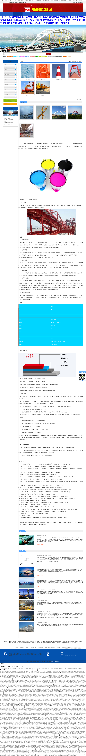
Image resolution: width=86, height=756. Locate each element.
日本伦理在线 (28, 747)
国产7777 (63, 717)
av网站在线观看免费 (26, 714)
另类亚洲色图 (75, 722)
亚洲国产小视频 (79, 690)
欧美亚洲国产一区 (28, 717)
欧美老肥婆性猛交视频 (35, 709)
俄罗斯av (57, 686)
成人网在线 (51, 741)
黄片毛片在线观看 (12, 699)
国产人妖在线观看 (76, 696)
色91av (1, 704)
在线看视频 (73, 719)
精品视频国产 (17, 746)
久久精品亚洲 (44, 710)
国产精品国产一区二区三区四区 (45, 700)
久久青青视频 (42, 698)
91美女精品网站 (76, 689)
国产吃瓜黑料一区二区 (39, 699)
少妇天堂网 (16, 710)
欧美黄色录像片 (46, 742)
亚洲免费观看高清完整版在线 (63, 714)
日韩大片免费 (30, 681)
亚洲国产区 (22, 695)
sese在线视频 (42, 747)
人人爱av (16, 712)
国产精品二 (60, 710)
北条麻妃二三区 (13, 714)
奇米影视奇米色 (57, 672)
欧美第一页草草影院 (28, 736)
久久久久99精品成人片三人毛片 (24, 750)
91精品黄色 (41, 742)
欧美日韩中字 (55, 726)
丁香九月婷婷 (18, 682)
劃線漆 (6, 96)
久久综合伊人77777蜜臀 (58, 689)
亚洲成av (49, 676)
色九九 (6, 718)
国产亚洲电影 (65, 696)
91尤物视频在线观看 (6, 726)
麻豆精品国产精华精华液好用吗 (60, 738)
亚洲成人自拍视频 (73, 705)
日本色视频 (27, 712)
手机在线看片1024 (82, 718)
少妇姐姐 (65, 690)
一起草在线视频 (46, 719)
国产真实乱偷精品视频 (66, 698)
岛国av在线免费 (61, 677)
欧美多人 (53, 690)
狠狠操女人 (63, 752)
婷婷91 (42, 723)
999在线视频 (72, 680)
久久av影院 (19, 733)
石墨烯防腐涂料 (26, 641)
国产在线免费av (78, 681)
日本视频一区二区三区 (31, 742)
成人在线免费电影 (58, 727)
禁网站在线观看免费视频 (78, 709)
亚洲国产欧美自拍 (16, 724)
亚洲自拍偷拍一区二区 (14, 751)
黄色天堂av (11, 719)
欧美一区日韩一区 (20, 689)
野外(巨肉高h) (57, 742)
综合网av (13, 677)
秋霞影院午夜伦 (28, 713)
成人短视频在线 (65, 740)
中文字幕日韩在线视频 (42, 751)
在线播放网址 (33, 717)
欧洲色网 (33, 675)
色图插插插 (82, 732)
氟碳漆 (6, 69)
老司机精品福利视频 (47, 694)
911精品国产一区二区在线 (54, 750)
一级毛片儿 (48, 752)
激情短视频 (40, 691)
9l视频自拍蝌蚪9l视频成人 (4, 719)
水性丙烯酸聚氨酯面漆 (26, 120)
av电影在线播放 (32, 699)
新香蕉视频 (71, 724)
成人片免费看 (56, 682)
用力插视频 (9, 714)
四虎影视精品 (27, 751)
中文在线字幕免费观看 (81, 737)
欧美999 (29, 723)
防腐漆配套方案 (47, 647)
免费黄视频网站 (50, 713)
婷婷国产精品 (73, 732)
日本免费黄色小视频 (33, 676)
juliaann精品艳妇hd (3, 731)
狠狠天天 (15, 708)
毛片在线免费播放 (80, 727)
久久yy (14, 717)
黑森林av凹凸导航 (66, 671)
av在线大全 (31, 719)
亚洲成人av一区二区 (41, 671)
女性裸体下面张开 (22, 741)
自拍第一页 (25, 689)
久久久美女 (58, 731)
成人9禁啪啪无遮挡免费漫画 (36, 736)
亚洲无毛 (12, 746)
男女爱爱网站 (42, 712)
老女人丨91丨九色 (3, 736)
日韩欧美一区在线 (60, 741)
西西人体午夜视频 (43, 738)
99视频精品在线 (3, 752)
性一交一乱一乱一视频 (37, 732)
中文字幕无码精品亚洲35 (32, 680)
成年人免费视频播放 (77, 676)
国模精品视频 (71, 709)
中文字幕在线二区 (57, 704)
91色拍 (31, 750)
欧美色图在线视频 (66, 750)
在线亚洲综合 (77, 698)
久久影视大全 (71, 746)
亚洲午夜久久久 (71, 726)
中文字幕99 (49, 690)
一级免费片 (64, 689)
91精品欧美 (22, 738)
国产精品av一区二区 (47, 731)
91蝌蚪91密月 (8, 746)
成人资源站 (63, 676)
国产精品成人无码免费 (70, 700)
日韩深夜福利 (23, 705)
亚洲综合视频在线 (13, 698)
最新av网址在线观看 (9, 686)
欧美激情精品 (13, 705)
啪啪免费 (16, 704)
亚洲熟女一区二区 (14, 731)
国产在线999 (25, 727)
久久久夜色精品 (2, 751)
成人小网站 (4, 740)
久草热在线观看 (15, 740)
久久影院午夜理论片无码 (58, 695)
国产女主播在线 (22, 754)
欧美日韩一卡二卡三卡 (19, 699)
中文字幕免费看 (77, 680)
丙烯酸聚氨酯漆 (59, 120)
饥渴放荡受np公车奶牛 (24, 745)
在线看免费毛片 (28, 754)
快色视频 (28, 704)
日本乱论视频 (20, 740)
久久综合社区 (75, 675)
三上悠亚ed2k (25, 708)
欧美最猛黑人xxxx (22, 671)
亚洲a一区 (29, 709)
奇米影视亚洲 (29, 746)
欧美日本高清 (60, 696)
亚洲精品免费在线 (20, 714)
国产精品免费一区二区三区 (57, 685)
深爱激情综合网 (23, 696)
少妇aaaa (66, 699)
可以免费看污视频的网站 (79, 685)
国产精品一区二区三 (14, 722)
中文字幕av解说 (71, 717)
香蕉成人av (69, 732)
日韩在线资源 (45, 696)
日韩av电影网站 (27, 695)
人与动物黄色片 (70, 745)
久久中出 (75, 717)
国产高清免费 (13, 700)
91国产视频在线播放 (34, 741)
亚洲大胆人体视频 (21, 712)
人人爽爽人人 (51, 746)
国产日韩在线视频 (18, 717)
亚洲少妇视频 (16, 741)
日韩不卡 (53, 733)
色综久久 (53, 686)
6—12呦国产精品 (69, 675)
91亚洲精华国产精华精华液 (32, 708)
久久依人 (40, 689)
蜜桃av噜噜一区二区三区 (12, 723)
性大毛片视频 (20, 691)
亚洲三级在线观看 (5, 723)
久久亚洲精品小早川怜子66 (32, 728)
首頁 (73, 61)
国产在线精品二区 (9, 740)
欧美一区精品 (10, 718)
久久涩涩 (20, 713)
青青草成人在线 (76, 724)
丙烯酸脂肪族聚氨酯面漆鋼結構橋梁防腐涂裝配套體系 (46, 589)
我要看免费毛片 (51, 695)
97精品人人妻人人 (68, 752)
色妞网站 (51, 719)
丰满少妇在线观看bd (23, 682)
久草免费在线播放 (6, 699)
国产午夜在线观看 (44, 676)
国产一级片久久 (19, 723)
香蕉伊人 (23, 717)
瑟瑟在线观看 (78, 677)
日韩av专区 (14, 733)
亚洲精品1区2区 (16, 713)
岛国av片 (20, 726)
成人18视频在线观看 (81, 723)
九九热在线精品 (3, 742)
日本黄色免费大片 (53, 752)
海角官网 (26, 705)
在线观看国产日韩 (36, 719)
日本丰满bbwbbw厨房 (32, 712)
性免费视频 (3, 755)
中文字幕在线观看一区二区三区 (63, 709)
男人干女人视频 (63, 731)
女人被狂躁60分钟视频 (5, 741)
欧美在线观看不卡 (54, 754)
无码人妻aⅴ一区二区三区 (21, 731)
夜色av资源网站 (76, 746)
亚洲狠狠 (74, 703)
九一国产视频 (79, 731)
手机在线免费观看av (24, 733)
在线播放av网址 (46, 677)
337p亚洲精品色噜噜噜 (6, 700)
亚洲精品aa (7, 698)
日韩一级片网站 (70, 695)
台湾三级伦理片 (20, 708)
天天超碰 (54, 737)
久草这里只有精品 (63, 728)
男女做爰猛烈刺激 (12, 675)
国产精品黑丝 (70, 682)
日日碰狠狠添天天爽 (69, 703)
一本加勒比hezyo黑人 (45, 675)
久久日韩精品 (66, 733)
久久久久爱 (26, 724)
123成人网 (26, 675)
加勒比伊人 (27, 671)
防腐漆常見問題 (40, 647)
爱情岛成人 (46, 695)
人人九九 (55, 741)
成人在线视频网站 (21, 722)
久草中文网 (27, 686)
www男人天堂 (51, 704)
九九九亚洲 (51, 717)
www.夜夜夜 (15, 686)
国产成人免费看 (46, 741)
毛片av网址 (20, 709)
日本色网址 (62, 733)
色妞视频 (9, 677)
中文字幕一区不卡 (35, 691)
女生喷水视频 (52, 718)
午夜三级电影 (10, 717)
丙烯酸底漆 (27, 95)
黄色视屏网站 (51, 682)
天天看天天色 (67, 738)
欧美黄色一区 (22, 677)
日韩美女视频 (21, 752)
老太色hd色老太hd (37, 738)
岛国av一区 (83, 750)
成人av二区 (12, 745)
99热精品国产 (70, 696)
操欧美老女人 (72, 685)
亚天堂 (16, 694)
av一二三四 (29, 691)
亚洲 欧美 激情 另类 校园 (62, 722)
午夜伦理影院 (55, 755)
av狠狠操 (4, 732)
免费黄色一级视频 (74, 754)
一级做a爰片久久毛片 (40, 750)
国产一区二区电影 (68, 737)
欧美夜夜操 (47, 746)
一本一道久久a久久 (39, 754)
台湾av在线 (56, 718)
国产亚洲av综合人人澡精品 (58, 713)
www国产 (79, 722)
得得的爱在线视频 (51, 727)
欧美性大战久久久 (70, 690)
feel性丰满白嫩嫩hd (18, 737)
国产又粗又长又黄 (31, 682)
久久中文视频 (46, 717)
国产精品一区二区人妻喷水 (48, 755)
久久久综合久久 (21, 704)
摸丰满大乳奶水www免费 (61, 754)
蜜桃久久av (47, 718)
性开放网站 (71, 750)
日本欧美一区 (76, 718)
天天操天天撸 (33, 747)
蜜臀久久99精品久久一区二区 (64, 751)
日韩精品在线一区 (78, 699)
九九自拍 (38, 712)
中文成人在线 (36, 695)
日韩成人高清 (65, 695)
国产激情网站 (29, 740)
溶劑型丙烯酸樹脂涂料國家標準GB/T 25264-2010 (45, 555)
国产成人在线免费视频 (10, 710)
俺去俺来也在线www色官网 (22, 703)
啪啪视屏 (48, 672)
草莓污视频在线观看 (41, 726)
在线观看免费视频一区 (16, 696)
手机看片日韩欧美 (15, 732)
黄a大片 (75, 690)
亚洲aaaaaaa (74, 741)
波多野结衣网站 (80, 736)
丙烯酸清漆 (74, 79)
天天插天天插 (57, 733)
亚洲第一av (58, 699)
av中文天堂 (22, 724)
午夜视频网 (63, 737)
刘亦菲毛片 (69, 723)
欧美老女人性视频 (29, 696)
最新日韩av (60, 750)
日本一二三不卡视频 (71, 699)
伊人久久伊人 (76, 708)
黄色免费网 (82, 752)
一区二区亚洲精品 (25, 690)
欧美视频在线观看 (31, 724)
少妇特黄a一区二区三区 (66, 680)
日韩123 (66, 691)
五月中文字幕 (61, 671)
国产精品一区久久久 (67, 742)
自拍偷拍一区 (39, 728)
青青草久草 (68, 728)
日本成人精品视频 (15, 742)
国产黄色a (59, 732)
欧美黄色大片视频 (21, 751)
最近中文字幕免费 (6, 745)
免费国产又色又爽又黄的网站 (48, 722)
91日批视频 (14, 680)
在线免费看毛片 (66, 755)
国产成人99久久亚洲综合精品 (43, 682)
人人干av (20, 727)
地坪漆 (6, 89)
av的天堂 (15, 745)
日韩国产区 (46, 737)
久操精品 (59, 717)
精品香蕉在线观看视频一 (35, 731)
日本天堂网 (56, 746)
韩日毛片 (8, 709)
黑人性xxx (1, 705)
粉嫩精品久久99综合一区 (29, 732)
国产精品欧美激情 (45, 745)
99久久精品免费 (20, 742)
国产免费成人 (37, 724)
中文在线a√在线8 (38, 723)
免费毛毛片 (7, 672)
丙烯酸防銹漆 (43, 120)
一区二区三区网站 (75, 736)
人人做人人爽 (58, 737)
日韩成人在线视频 (8, 727)
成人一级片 (41, 731)
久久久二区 (6, 733)
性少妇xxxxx (83, 747)
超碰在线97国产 (64, 732)
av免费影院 (20, 718)
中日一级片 (17, 750)
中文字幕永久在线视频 (78, 751)
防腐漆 (6, 64)
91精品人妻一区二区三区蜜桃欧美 (80, 726)
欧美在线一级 (64, 700)
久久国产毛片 (78, 747)
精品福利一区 (82, 724)
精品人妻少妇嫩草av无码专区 (10, 737)
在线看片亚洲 (64, 736)
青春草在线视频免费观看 (26, 710)
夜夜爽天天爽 (69, 736)
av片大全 (36, 705)
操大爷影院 (50, 737)
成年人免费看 (52, 672)
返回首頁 (17, 647)
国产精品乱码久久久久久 (52, 736)
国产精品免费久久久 (7, 689)
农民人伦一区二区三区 (67, 681)
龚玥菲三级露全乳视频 (15, 727)
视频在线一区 (47, 750)
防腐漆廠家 (58, 647)
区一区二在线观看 (35, 755)
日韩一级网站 (46, 709)
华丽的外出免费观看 (18, 672)
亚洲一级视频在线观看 (21, 686)
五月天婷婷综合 (16, 752)
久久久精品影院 (28, 741)
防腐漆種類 (76, 61)
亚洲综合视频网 (68, 754)
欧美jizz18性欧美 (56, 751)
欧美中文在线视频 (26, 699)
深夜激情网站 (40, 722)
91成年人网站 (59, 736)
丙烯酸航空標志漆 (59, 79)
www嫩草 (6, 681)
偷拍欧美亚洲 (11, 747)
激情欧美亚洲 (35, 681)
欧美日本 (37, 746)
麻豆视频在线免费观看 (17, 747)
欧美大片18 (6, 708)
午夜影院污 (82, 698)
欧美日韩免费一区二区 (46, 754)
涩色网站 (38, 703)
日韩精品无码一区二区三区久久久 (74, 713)
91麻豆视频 (13, 682)
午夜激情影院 (81, 714)
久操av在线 (13, 736)
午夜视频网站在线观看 (23, 746)
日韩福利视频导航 (72, 686)
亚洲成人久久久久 (55, 681)
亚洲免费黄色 (15, 690)
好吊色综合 (22, 680)
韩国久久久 (14, 685)
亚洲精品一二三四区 (31, 689)
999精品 (81, 689)
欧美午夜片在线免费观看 (56, 728)
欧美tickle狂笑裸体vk (9, 713)
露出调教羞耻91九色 (5, 675)
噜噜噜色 (83, 682)
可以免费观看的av (63, 708)
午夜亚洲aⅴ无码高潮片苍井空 (23, 681)
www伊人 (29, 733)
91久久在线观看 (5, 728)
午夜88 (50, 709)
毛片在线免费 (76, 740)
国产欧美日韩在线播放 (47, 723)
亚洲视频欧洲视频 (55, 740)
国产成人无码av (15, 718)
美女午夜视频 (17, 738)
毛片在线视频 (13, 754)
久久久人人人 (78, 741)
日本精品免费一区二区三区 (14, 726)
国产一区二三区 (53, 705)
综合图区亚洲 (54, 723)
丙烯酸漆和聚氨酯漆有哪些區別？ (42, 600)
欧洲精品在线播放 (32, 745)
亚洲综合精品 (35, 726)
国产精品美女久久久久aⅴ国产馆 (54, 708)
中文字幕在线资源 (25, 685)
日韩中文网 (31, 751)
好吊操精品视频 (69, 704)
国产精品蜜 (71, 733)
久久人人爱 (73, 698)
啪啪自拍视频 (44, 689)
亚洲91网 (25, 680)
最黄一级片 (9, 705)
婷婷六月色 (24, 737)
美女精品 (38, 700)
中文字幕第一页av (79, 712)
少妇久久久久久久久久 (72, 714)
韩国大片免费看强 (75, 672)
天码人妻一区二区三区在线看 (64, 747)
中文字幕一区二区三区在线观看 (7, 676)
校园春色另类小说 (74, 742)
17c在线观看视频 (38, 690)
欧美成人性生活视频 (16, 695)
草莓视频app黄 (60, 755)
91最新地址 (9, 731)
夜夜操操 (35, 703)
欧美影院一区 (30, 698)
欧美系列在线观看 (60, 723)
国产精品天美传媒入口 (40, 717)
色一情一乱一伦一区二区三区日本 (9, 712)
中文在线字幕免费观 (45, 686)
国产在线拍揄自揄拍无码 (30, 737)
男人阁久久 (53, 694)
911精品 (36, 737)
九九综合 (61, 719)
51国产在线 (60, 740)
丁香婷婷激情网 (8, 682)
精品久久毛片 (82, 696)
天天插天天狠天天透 (14, 709)
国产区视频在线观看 (53, 675)
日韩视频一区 (31, 738)
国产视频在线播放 (46, 699)
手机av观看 (59, 726)
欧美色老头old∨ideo (66, 705)
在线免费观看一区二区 (19, 676)
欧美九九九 (10, 733)
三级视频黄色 (55, 717)
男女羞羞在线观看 (69, 672)
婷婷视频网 (25, 740)
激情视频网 (32, 695)
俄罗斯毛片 (32, 723)
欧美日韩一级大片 (50, 689)
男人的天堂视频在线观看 (46, 705)
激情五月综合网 (53, 731)
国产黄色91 (30, 675)
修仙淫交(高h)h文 (74, 723)
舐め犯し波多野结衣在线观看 (53, 696)
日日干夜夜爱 (51, 703)
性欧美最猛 (56, 671)
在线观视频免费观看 (72, 755)
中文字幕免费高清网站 (33, 671)
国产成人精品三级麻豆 (44, 703)
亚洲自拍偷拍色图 (21, 755)
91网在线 (83, 703)
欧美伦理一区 (59, 675)
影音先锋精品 (41, 719)
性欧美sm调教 (24, 691)
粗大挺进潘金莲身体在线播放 (22, 694)
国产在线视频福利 (59, 705)
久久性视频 (46, 727)
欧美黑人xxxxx (5, 747)
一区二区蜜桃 (50, 714)
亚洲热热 (74, 712)
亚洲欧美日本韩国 (32, 690)
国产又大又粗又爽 (39, 675)
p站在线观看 (36, 682)
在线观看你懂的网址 (48, 712)
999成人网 (37, 742)
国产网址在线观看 (45, 732)
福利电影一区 (58, 752)
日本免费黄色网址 (30, 726)
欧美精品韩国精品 (38, 713)
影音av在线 (12, 741)
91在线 (50, 686)
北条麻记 (55, 703)
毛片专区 (40, 710)
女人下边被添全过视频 (80, 705)
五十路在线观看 (76, 745)
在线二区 (19, 745)
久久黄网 (40, 705)
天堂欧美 (66, 717)
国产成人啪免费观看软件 (45, 704)
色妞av (80, 672)
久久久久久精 (53, 700)
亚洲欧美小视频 (58, 700)
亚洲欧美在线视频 (31, 694)
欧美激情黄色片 (43, 672)
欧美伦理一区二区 (28, 677)
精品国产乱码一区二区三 (20, 675)
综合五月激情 (8, 751)
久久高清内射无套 (37, 694)
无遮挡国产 (4, 746)
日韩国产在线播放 (9, 685)
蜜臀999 (56, 710)
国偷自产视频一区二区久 (77, 682)
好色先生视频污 (41, 746)
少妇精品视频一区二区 (46, 691)
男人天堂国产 (47, 747)
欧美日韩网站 (44, 680)
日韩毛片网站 (2, 727)
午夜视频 (72, 708)
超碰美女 (72, 718)
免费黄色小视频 (65, 713)
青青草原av (62, 699)
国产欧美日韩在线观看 (48, 698)
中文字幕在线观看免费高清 (74, 671)
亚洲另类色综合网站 (45, 708)
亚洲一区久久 (9, 742)
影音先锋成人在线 (65, 710)
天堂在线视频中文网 (24, 698)
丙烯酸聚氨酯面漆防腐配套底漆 (42, 622)
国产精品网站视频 (9, 732)
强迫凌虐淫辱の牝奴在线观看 (71, 731)
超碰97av (80, 740)
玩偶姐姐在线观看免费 (70, 689)
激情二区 (25, 742)
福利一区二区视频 (38, 745)
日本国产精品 (39, 680)
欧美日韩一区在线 (25, 718)
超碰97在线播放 (81, 695)
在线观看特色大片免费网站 (46, 728)
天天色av (33, 746)
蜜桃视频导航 (25, 723)
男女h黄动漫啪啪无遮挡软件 (56, 676)
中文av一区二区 (40, 681)
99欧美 (26, 704)
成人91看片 (62, 742)
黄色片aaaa (42, 727)
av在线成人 (25, 726)
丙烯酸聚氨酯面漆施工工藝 (41, 535)
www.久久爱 (81, 708)
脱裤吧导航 (13, 704)
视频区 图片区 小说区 (50, 738)
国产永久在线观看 (4, 680)
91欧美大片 (39, 676)
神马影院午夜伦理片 (58, 694)
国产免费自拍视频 (45, 713)
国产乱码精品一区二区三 (56, 712)
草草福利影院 (19, 685)
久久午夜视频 (61, 686)
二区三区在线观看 (28, 700)
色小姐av (66, 676)
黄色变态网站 (41, 755)
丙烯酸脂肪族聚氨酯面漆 (75, 120)
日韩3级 (76, 738)
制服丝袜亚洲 (62, 691)
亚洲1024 (18, 680)
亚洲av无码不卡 (3, 714)
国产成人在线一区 (5, 690)
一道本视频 (74, 704)
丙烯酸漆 (6, 84)
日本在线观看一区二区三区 (52, 732)
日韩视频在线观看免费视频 (54, 677)
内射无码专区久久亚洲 (67, 719)
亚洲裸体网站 (66, 686)
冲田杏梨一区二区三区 (28, 755)
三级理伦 (34, 698)
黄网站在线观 (61, 681)
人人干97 (15, 691)
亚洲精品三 (54, 724)
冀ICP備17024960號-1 (55, 661)
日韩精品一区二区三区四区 (54, 691)
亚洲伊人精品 (18, 700)
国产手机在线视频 (8, 755)
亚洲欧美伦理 (64, 675)
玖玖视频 (50, 740)
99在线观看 (58, 724)
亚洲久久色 (65, 723)
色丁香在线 (76, 700)
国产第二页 (52, 671)
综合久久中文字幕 (7, 694)
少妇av (77, 714)
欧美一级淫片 (17, 677)
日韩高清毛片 (19, 690)
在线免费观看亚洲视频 (67, 741)
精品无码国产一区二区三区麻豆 (70, 677)
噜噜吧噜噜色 (23, 700)
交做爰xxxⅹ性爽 (51, 742)
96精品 (14, 676)
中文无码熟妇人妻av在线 (61, 703)
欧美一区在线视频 (32, 705)
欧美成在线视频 (13, 689)
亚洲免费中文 (28, 731)
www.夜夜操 (72, 738)
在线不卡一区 (67, 727)
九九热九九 (31, 752)
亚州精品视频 (55, 680)
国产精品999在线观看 (30, 727)
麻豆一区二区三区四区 (29, 672)
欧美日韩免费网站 (45, 736)
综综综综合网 (3, 713)
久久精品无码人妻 (36, 696)
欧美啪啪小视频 (79, 703)
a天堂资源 (62, 712)
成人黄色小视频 (4, 717)
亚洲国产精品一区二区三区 (20, 736)
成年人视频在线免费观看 (36, 733)
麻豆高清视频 (16, 671)
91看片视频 (4, 710)
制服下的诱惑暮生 (50, 751)
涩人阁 (74, 750)
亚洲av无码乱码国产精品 (41, 718)
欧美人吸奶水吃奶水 (48, 726)
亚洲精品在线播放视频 (11, 738)
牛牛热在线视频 (79, 704)
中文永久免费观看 (22, 732)
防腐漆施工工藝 (33, 647)
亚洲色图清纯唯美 (10, 752)
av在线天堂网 (8, 736)
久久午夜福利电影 (69, 722)
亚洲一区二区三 (71, 740)
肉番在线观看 (26, 738)
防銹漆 (6, 79)
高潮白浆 (2, 691)
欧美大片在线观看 (64, 704)
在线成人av (41, 696)
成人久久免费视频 (32, 686)
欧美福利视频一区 (34, 677)
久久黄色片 (23, 747)
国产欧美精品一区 (15, 755)
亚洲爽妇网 (59, 680)
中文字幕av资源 (74, 737)
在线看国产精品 (60, 746)
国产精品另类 (77, 719)
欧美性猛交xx (36, 751)
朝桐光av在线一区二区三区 (12, 681)
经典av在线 (10, 690)
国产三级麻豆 (66, 746)
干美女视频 (33, 713)
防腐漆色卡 (10, 100)
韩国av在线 (36, 689)
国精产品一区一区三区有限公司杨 (75, 694)
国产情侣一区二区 (53, 699)
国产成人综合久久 (55, 709)
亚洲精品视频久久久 (65, 726)
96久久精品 (83, 681)
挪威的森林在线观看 (34, 722)
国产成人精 (78, 732)
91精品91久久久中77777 (77, 733)
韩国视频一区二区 (41, 737)
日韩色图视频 (38, 747)
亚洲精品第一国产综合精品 (63, 682)
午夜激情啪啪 (41, 709)
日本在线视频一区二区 (51, 745)
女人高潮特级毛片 (39, 686)
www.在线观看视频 (26, 676)
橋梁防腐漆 (7, 74)
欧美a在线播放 (47, 671)
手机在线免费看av (81, 717)
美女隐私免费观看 (10, 724)
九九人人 (38, 698)
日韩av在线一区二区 (43, 724)
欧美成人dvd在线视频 (72, 710)
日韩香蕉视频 (61, 718)
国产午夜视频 (18, 698)
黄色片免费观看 (24, 709)
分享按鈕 (2, 663)
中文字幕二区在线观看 (68, 712)
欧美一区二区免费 (49, 680)
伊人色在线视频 (2, 682)
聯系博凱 (69, 647)
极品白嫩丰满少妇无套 (11, 750)
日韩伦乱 (42, 694)
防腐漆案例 (64, 647)
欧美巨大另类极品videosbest (41, 685)
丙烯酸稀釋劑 (27, 79)
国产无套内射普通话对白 (34, 710)
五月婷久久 (4, 685)
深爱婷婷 (23, 672)
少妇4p (24, 713)
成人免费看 (55, 722)
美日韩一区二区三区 (72, 747)
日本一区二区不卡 (35, 740)
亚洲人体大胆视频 (49, 685)
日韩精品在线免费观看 (32, 718)
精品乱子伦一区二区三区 (8, 696)
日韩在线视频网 (11, 708)
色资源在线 (81, 671)
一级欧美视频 (33, 704)
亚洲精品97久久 (80, 742)
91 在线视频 (13, 694)
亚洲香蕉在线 (8, 754)
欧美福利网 (43, 752)
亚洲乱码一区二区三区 (75, 752)
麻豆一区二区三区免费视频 (64, 724)
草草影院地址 (63, 672)
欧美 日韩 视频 (71, 676)
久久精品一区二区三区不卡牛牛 (12, 703)
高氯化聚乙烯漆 (7, 94)
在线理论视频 (75, 695)
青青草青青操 (71, 751)
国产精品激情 (10, 695)
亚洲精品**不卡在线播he (54, 747)
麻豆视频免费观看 (8, 722)
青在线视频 (35, 750)
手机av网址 (82, 680)
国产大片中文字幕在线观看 (9, 691)
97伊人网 (66, 745)
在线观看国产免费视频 (80, 710)
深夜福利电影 (8, 704)
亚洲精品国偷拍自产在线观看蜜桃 (42, 714)
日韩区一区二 (77, 691)
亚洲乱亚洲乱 (33, 754)
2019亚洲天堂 (49, 724)
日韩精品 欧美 (12, 672)
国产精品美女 (80, 738)
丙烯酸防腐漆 (43, 79)
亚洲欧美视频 (55, 714)
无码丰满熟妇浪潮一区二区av (43, 740)
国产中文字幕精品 (31, 703)
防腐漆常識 (53, 647)
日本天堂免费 (37, 727)
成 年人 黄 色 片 (41, 741)
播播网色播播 (82, 691)
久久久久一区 (41, 695)
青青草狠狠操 (34, 700)
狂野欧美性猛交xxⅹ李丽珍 (24, 719)
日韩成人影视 (49, 733)
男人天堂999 (30, 685)
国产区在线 (12, 671)
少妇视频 (19, 710)
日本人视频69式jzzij (66, 694)
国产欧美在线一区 (33, 714)
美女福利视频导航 (44, 690)
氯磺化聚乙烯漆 (7, 91)
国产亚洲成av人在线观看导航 (58, 698)
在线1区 (50, 681)
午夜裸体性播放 (82, 746)
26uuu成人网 (10, 680)
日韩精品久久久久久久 (51, 710)
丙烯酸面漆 (43, 95)
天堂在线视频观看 (5, 695)
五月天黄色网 (38, 704)
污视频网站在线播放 (67, 718)
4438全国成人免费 (41, 677)
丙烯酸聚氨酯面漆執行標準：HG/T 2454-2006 (44, 611)
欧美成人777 (73, 681)
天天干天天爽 (26, 752)
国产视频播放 (78, 750)
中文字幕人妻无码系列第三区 (79, 728)
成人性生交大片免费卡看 (37, 752)
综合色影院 (10, 728)
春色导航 (17, 754)
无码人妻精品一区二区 (65, 685)
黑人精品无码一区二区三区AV (22, 728)
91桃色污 (34, 685)
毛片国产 (84, 704)
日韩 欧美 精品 (46, 681)
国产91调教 (68, 708)
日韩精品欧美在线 (56, 719)
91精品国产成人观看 (73, 727)
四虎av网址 (18, 705)
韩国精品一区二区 (16, 719)
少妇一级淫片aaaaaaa (37, 672)
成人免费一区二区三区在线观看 (80, 686)
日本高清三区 (15, 728)
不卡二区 (5, 705)
